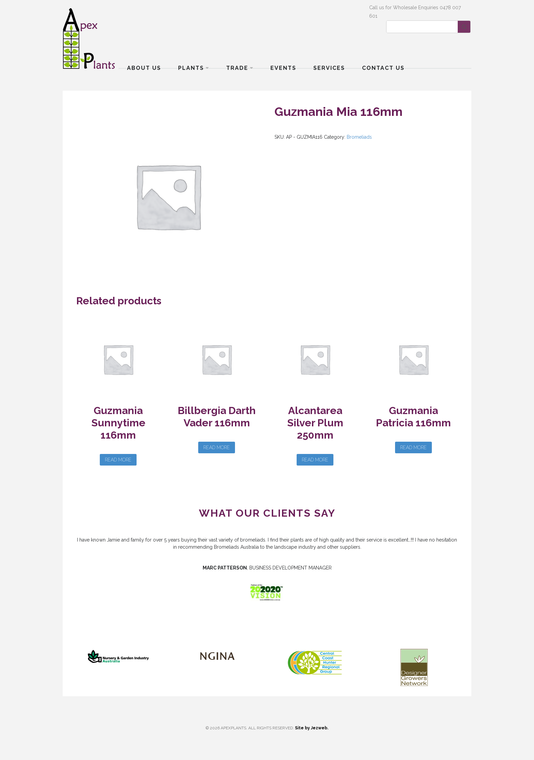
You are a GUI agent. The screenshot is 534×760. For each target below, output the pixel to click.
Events (283, 68)
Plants (191, 68)
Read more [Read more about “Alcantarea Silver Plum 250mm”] (315, 459)
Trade (237, 68)
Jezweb (319, 728)
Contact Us (383, 68)
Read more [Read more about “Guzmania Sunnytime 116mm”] (118, 459)
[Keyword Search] (422, 27)
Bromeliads (359, 137)
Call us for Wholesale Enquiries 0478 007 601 (415, 12)
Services (329, 68)
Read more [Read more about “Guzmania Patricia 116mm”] (413, 447)
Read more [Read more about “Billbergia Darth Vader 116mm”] (216, 447)
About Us (144, 68)
